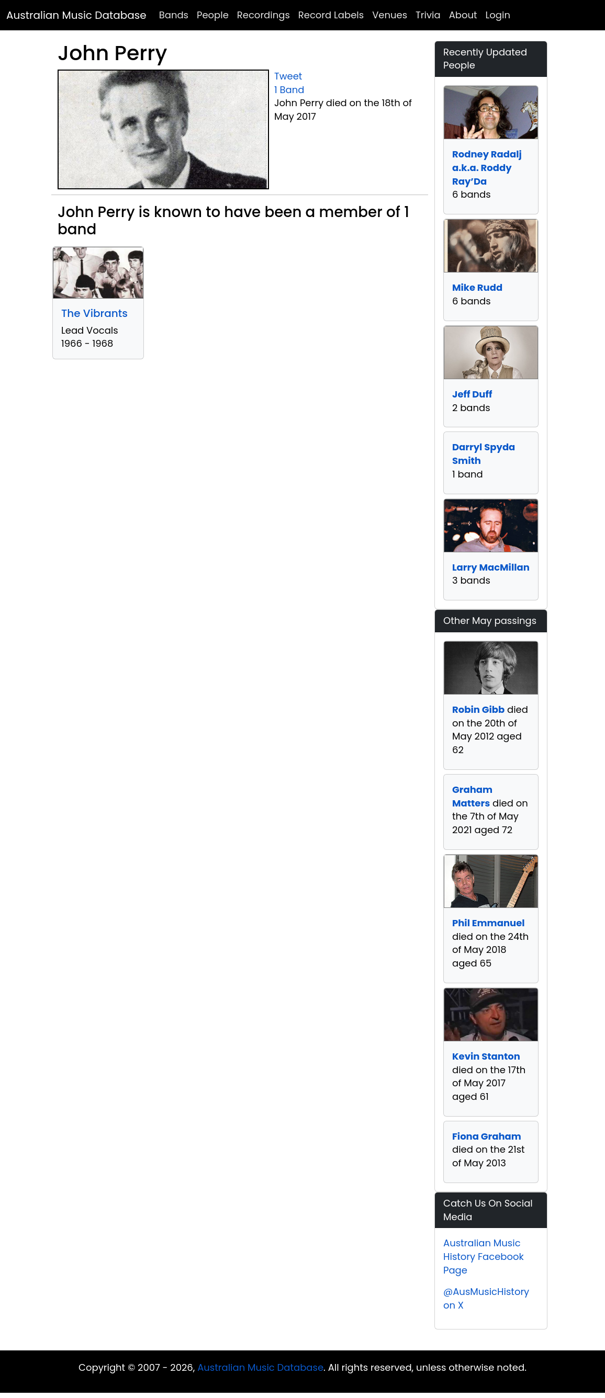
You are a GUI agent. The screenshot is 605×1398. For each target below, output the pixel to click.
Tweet (288, 76)
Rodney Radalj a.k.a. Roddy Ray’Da (487, 167)
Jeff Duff (472, 394)
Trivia (428, 14)
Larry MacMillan (491, 567)
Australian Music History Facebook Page (483, 1256)
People (213, 14)
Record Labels (331, 14)
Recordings (263, 14)
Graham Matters (472, 796)
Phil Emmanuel (488, 922)
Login (498, 14)
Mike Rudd (477, 287)
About (463, 14)
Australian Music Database (76, 15)
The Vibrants (94, 313)
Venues (389, 14)
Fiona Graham (486, 1136)
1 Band (289, 89)
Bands (173, 14)
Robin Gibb (478, 709)
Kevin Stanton (486, 1056)
